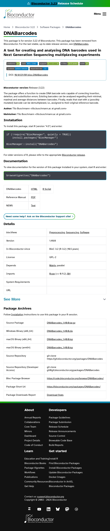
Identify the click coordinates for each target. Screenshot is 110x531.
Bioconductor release (73, 155)
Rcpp (52, 273)
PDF (33, 197)
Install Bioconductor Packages (65, 467)
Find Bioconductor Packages (64, 463)
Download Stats (55, 394)
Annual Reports (32, 417)
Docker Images (57, 477)
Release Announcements (62, 431)
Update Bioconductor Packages (66, 472)
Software (84, 232)
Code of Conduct (33, 445)
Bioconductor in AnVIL (61, 481)
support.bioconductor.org (50, 496)
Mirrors (28, 431)
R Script (47, 189)
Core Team (30, 426)
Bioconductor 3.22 (25, 27)
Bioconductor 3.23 (44, 3)
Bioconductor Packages (61, 486)
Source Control (57, 435)
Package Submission (60, 422)
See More (12, 299)
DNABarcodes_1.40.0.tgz (60, 339)
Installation (17, 314)
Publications (31, 477)
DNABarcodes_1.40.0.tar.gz (61, 322)
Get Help (29, 486)
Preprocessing (57, 232)
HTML (34, 189)
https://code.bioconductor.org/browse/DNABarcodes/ (75, 378)
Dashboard (30, 435)
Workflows (29, 472)
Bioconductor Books (35, 463)
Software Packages (50, 27)
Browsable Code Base (60, 440)
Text (33, 205)
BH (68, 273)
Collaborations (32, 422)
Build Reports (56, 445)
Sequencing (72, 232)
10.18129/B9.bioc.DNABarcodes (31, 74)
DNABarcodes (80, 44)
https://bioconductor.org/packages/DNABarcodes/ (74, 386)
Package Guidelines (59, 417)
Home (7, 27)
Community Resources (36, 481)
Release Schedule (58, 426)
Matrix (52, 265)
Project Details (32, 440)
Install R (53, 458)
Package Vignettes (34, 467)
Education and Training (36, 458)
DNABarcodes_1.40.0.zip (60, 331)
